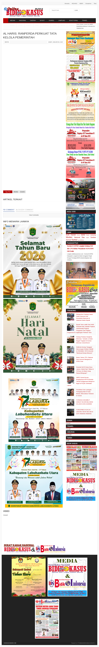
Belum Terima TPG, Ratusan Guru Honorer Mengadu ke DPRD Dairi (84, 359)
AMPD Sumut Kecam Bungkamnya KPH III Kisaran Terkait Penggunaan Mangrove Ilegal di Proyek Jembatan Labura (80, 381)
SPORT (42, 20)
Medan (69, 237)
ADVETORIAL (73, 20)
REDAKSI (74, 3)
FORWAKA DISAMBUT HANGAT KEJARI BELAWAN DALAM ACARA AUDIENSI (84, 402)
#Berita (16, 192)
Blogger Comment (24, 210)
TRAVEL (84, 20)
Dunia (78, 235)
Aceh (20, 25)
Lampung (93, 235)
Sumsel (71, 25)
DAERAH (33, 20)
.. (3, 3)
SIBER (81, 3)
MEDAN (12, 20)
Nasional (77, 237)
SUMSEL (51, 20)
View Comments (34, 215)
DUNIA (12, 25)
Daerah (73, 235)
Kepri (63, 25)
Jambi (55, 25)
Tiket (95, 3)
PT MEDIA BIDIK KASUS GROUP (86, 643)
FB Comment (9, 210)
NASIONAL (22, 20)
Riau (37, 25)
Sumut (28, 25)
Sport (87, 237)
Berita (7, 42)
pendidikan (81, 240)
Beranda (67, 3)
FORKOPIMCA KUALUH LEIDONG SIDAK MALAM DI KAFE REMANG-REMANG (84, 411)
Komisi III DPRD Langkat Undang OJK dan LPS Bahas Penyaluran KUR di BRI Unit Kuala (80, 248)
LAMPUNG (61, 20)
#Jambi (22, 192)
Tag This (7, 192)
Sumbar (46, 25)
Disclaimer (88, 3)
